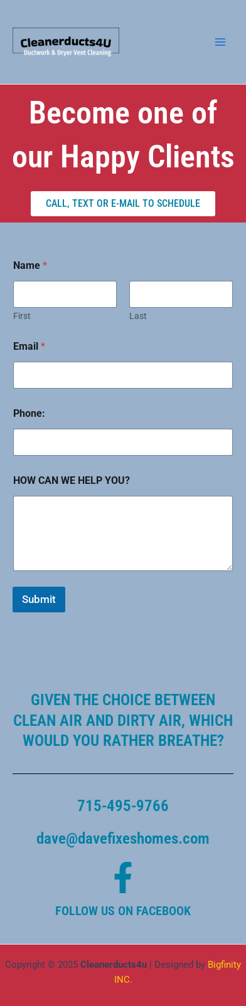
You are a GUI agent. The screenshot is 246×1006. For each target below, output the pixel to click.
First (22, 316)
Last (138, 316)
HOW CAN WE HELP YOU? (71, 480)
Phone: (29, 413)
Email (29, 346)
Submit (39, 599)
